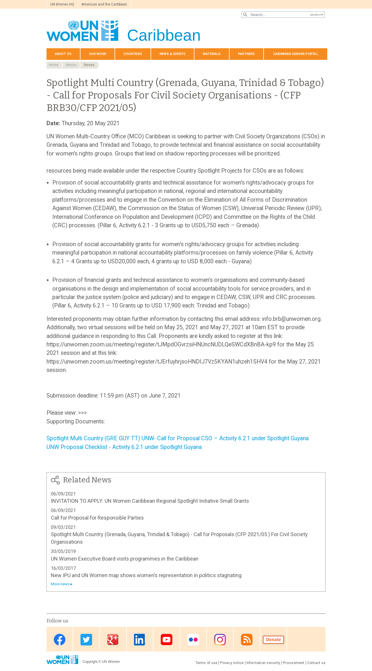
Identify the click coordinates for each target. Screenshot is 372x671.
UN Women (111, 662)
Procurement (294, 663)
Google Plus (113, 640)
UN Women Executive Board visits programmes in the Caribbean (124, 559)
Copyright (90, 662)
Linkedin (140, 640)
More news (60, 584)
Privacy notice (232, 663)
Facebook (59, 640)
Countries (133, 54)
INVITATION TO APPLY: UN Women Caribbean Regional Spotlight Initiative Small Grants (150, 501)
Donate (273, 640)
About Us (63, 54)
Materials (212, 54)
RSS (247, 640)
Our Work (97, 54)
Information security (263, 663)
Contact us (316, 663)
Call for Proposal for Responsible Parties (97, 518)
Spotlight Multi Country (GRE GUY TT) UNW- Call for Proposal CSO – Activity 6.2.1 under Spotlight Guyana (177, 438)
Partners (246, 54)
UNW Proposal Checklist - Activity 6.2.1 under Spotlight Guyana (124, 447)
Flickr (193, 640)
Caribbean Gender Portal (295, 54)
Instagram (220, 640)
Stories (71, 65)
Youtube (166, 640)
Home (53, 65)
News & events (172, 54)
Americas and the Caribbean (104, 4)
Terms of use (207, 663)
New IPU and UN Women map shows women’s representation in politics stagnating (146, 575)
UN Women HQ (62, 4)
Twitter (86, 640)
